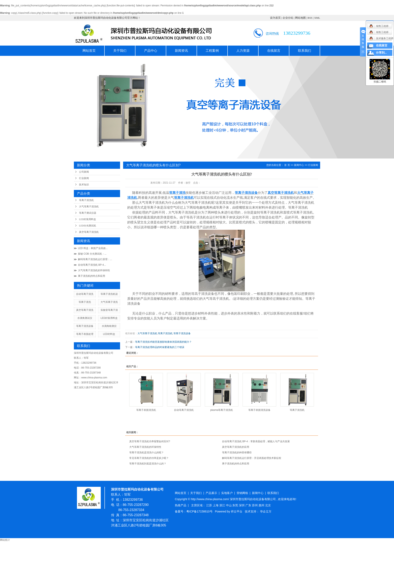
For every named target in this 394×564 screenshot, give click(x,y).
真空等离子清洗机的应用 (235, 447)
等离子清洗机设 (109, 294)
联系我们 (304, 50)
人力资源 (243, 50)
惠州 (262, 505)
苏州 (255, 505)
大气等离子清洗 (109, 302)
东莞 (235, 505)
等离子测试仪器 (87, 212)
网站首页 (89, 50)
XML (317, 17)
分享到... (381, 52)
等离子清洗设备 (84, 326)
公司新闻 (84, 171)
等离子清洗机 (86, 200)
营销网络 (242, 493)
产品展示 (211, 493)
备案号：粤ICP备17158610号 (194, 511)
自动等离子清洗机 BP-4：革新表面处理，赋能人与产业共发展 (256, 441)
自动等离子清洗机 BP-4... (92, 264)
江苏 (209, 505)
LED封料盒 (109, 334)
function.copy (50, 12)
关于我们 (119, 50)
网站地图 (300, 17)
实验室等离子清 (109, 310)
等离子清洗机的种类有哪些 (237, 452)
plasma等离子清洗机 (221, 410)
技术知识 (84, 184)
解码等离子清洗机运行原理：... (95, 259)
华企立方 (265, 511)
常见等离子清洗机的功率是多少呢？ (149, 458)
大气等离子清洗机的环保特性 (94, 270)
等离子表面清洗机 (146, 410)
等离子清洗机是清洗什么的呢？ (146, 452)
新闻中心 (299, 165)
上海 (216, 505)
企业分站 (288, 17)
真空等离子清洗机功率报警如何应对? (149, 441)
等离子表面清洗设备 (259, 410)
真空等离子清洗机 (89, 232)
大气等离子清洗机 (89, 206)
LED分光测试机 (87, 225)
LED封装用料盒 (87, 219)
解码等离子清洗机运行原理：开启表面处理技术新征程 (251, 458)
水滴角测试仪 (84, 318)
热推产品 (180, 505)
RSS (310, 17)
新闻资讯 (181, 50)
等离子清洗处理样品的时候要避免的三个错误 (159, 347)
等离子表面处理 (84, 334)
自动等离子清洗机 (184, 410)
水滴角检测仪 (109, 326)
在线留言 (273, 50)
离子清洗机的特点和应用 (91, 276)
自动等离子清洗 (84, 294)
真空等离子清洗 (84, 310)
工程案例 (212, 50)
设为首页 (275, 17)
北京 (268, 505)
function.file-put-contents (120, 5)
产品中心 (150, 50)
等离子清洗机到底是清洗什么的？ (147, 463)
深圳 (242, 505)
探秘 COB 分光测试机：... (92, 253)
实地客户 (227, 493)
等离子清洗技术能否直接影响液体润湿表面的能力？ (163, 341)
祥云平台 (236, 511)
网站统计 (5, 540)
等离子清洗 (85, 302)
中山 (229, 505)
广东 (248, 505)
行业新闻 (84, 178)
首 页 (287, 165)
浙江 (222, 505)
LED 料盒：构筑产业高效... (93, 248)
